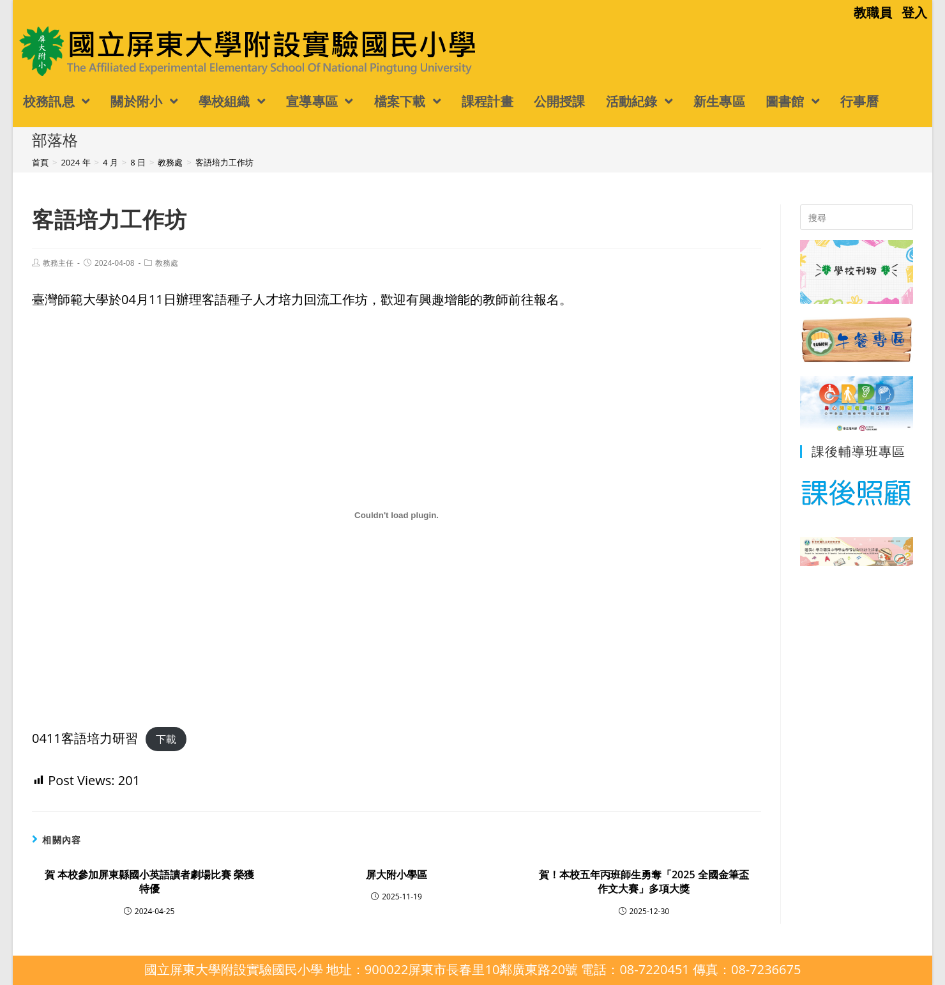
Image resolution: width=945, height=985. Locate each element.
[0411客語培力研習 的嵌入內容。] (396, 515)
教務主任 (58, 262)
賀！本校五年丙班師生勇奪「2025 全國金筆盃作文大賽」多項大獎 (644, 881)
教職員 (873, 12)
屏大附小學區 (396, 874)
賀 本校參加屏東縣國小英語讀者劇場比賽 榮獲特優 (149, 881)
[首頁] (40, 162)
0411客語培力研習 (85, 738)
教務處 (166, 262)
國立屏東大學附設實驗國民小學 (120, 50)
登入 (914, 12)
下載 (166, 739)
